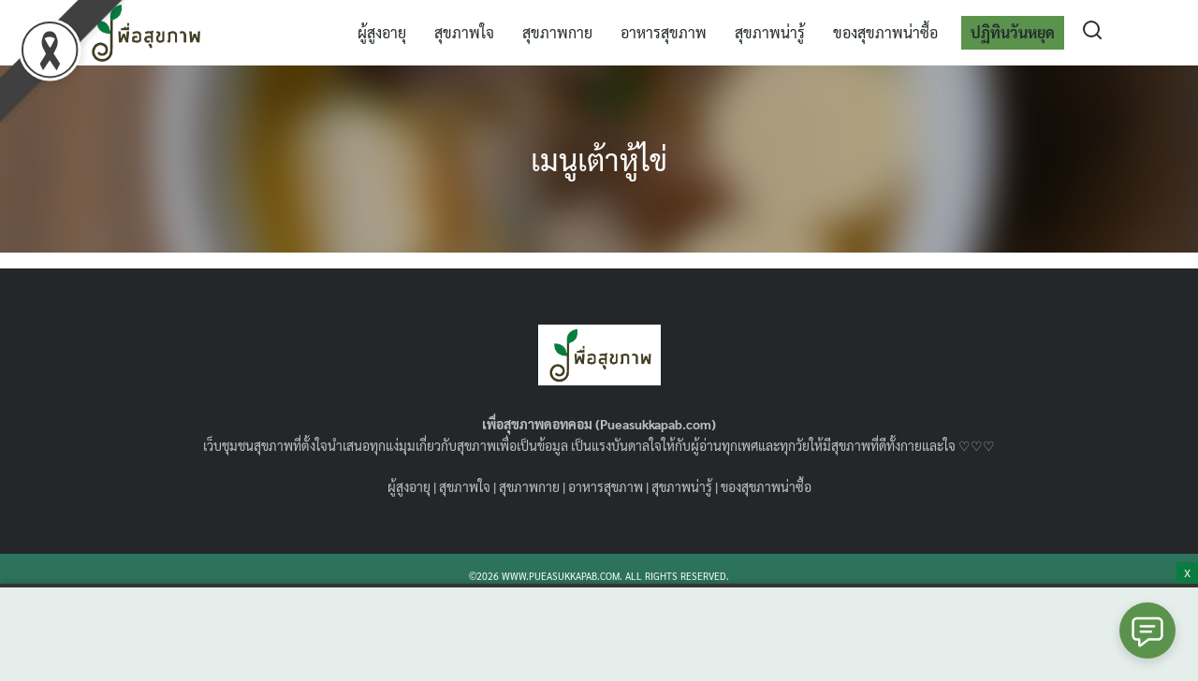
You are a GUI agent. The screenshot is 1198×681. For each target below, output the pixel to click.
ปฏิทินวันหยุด (1013, 32)
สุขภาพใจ (464, 32)
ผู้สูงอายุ (382, 32)
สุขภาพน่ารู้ (770, 32)
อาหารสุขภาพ (664, 32)
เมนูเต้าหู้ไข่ (599, 158)
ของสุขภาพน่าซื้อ (885, 32)
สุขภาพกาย (557, 32)
